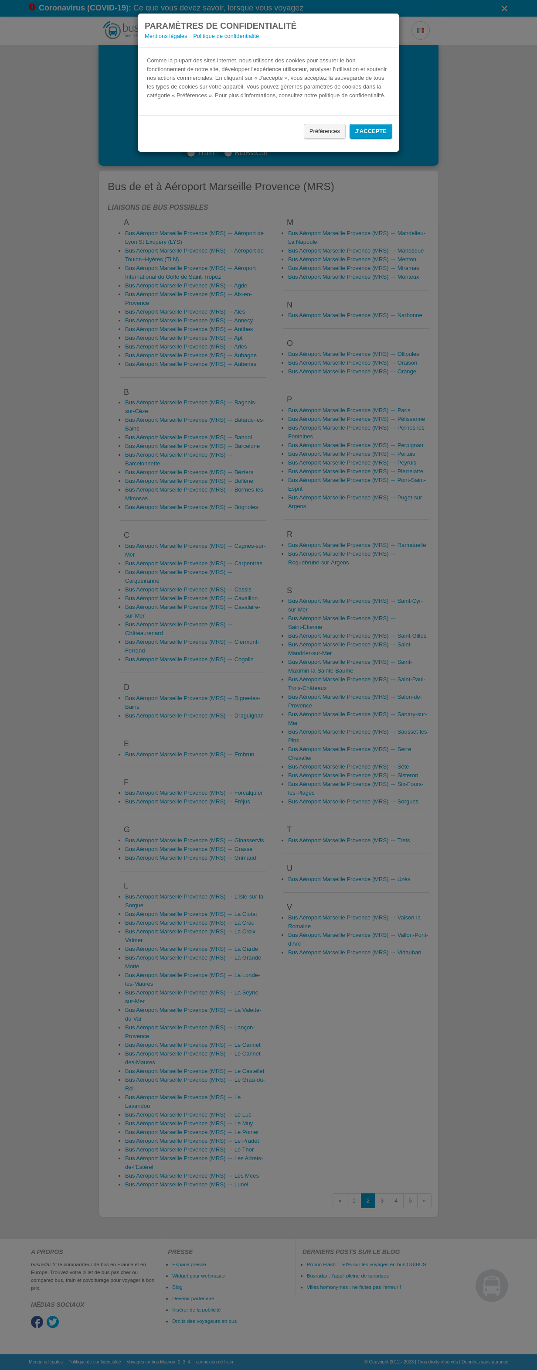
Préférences (324, 131)
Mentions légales (166, 36)
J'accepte (371, 131)
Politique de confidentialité (226, 36)
